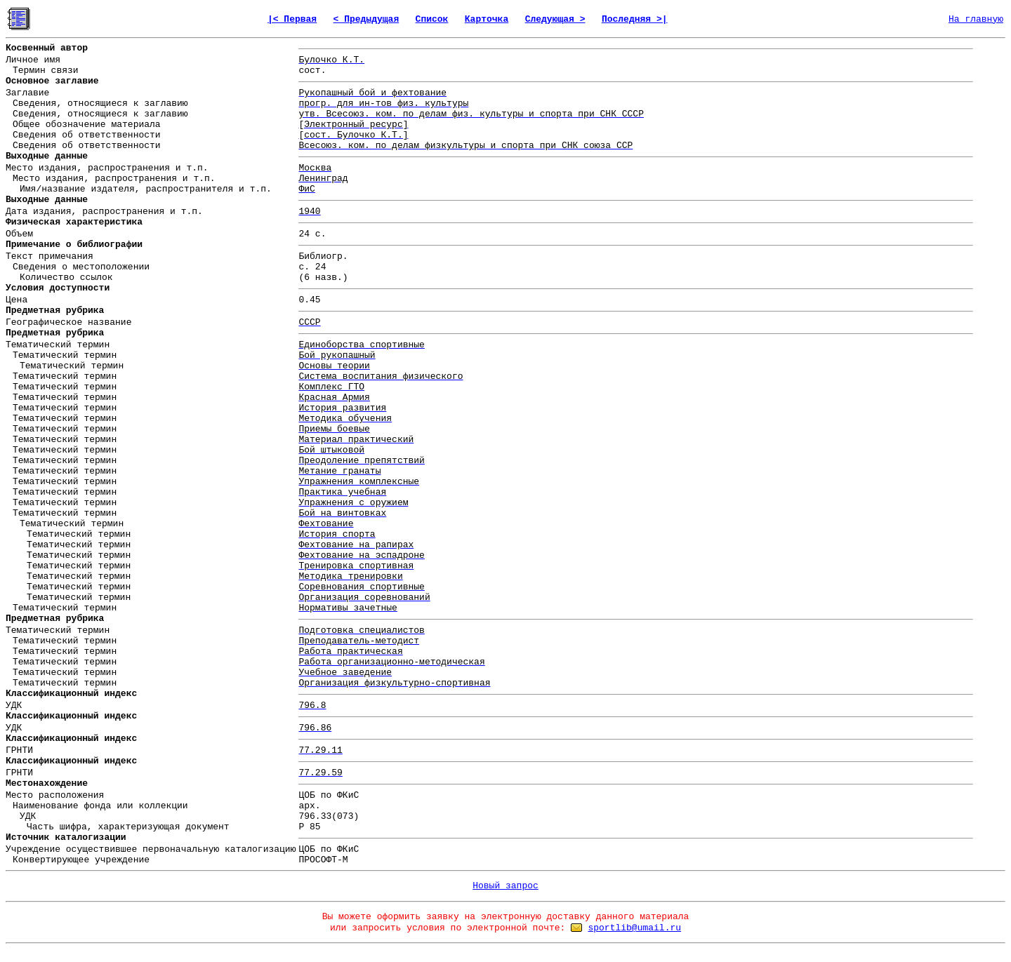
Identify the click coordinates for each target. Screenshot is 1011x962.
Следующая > (555, 19)
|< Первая (292, 19)
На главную (976, 19)
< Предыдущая (366, 19)
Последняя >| (635, 19)
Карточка (486, 19)
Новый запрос (505, 886)
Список (432, 19)
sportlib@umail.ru (634, 928)
